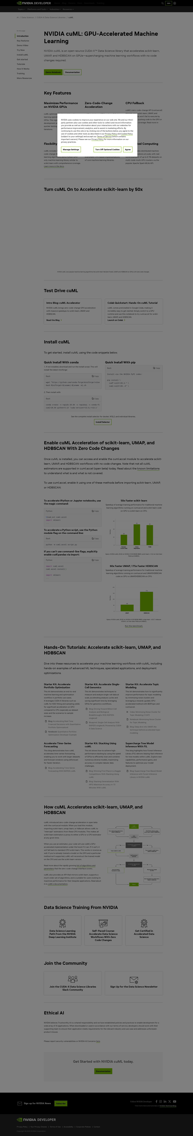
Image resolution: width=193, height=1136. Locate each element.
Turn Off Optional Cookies (107, 149)
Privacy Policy (111, 134)
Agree (128, 149)
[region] (97, 135)
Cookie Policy (127, 134)
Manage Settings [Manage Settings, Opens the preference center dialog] (71, 149)
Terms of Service (104, 136)
